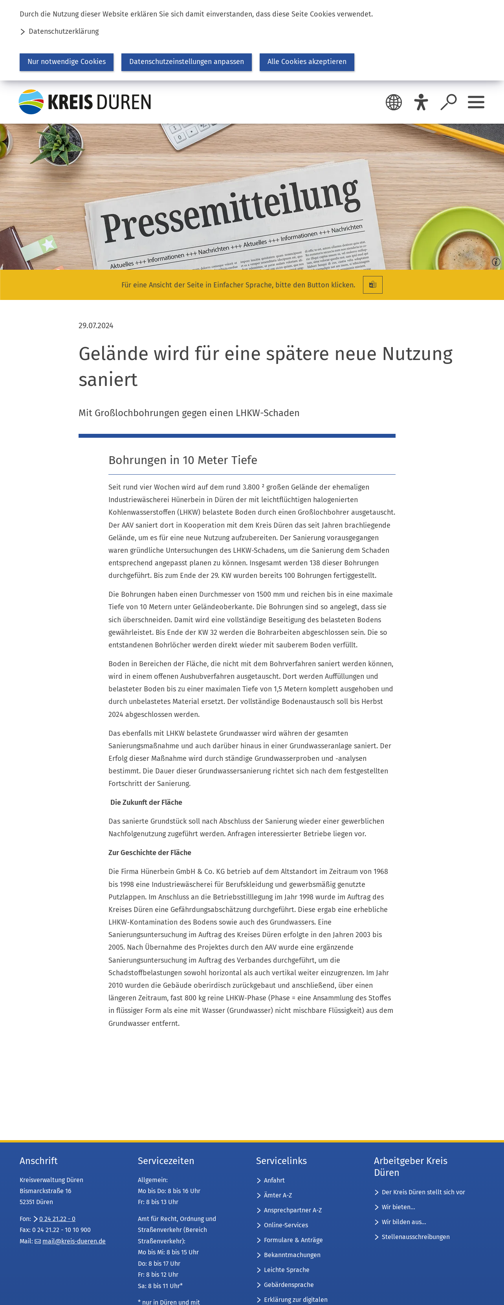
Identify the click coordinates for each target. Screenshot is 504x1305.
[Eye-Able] (421, 102)
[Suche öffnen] (448, 102)
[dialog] (252, 40)
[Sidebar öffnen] (476, 102)
